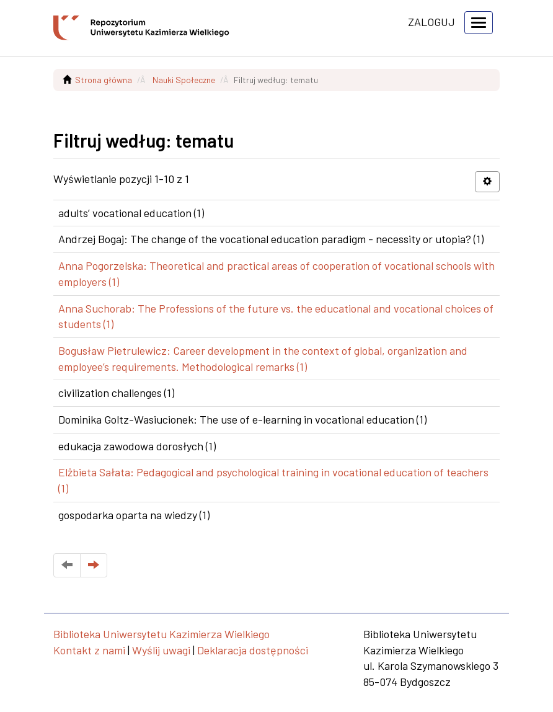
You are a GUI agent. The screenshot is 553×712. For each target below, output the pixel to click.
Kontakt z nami (89, 650)
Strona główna (103, 79)
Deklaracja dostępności (252, 650)
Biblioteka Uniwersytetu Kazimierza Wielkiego (161, 634)
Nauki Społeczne (184, 79)
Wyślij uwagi (161, 650)
